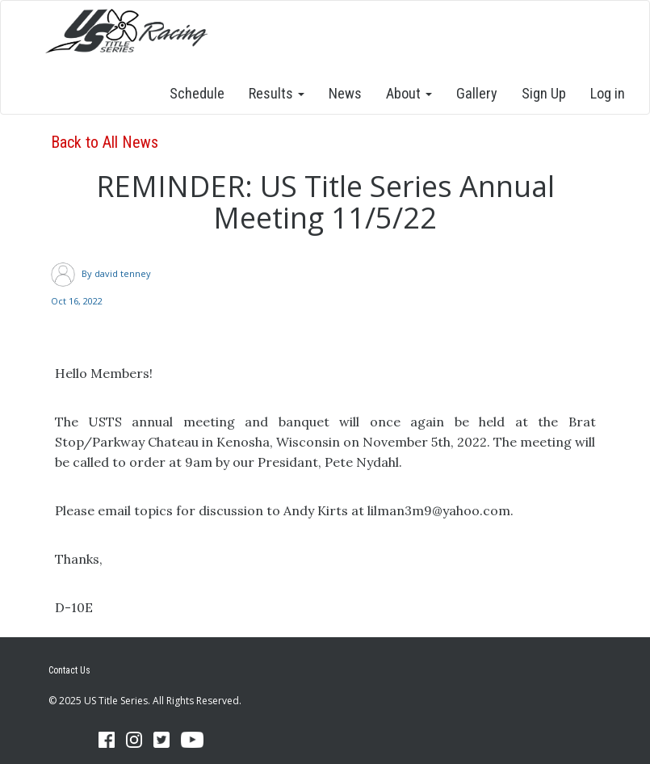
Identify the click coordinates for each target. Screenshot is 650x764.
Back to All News (104, 142)
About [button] (409, 93)
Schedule (197, 93)
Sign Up (544, 93)
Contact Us (69, 670)
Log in (607, 93)
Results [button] (276, 93)
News (345, 93)
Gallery (476, 93)
